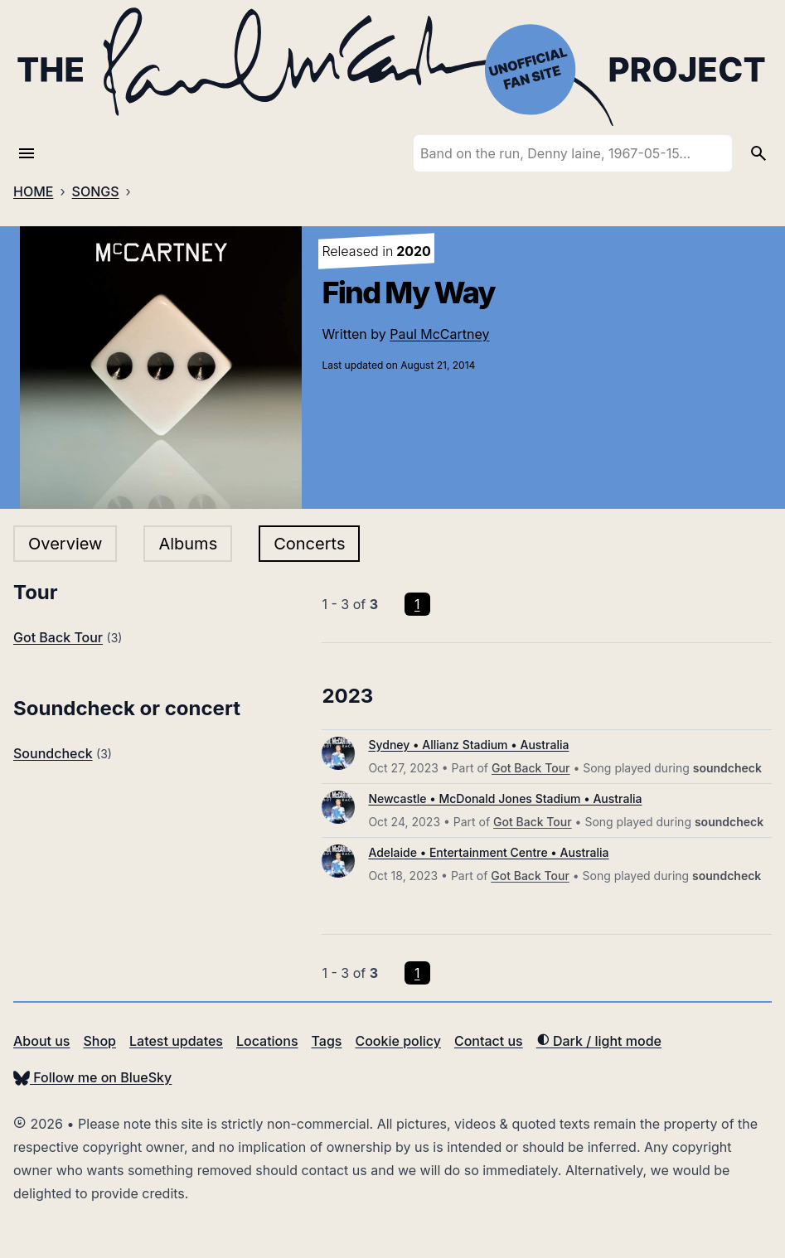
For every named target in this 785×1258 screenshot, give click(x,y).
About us (41, 1041)
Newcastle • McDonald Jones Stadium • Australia (505, 798)
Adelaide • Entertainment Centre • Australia (488, 852)
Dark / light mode (598, 1041)
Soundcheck (53, 753)
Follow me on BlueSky (92, 1077)
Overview (65, 544)
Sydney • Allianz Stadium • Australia (468, 745)
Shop (99, 1041)
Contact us (488, 1041)
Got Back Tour (58, 637)
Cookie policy (397, 1041)
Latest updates (176, 1041)
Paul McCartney (439, 334)
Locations (267, 1041)
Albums (187, 544)
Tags (327, 1041)
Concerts (309, 544)
